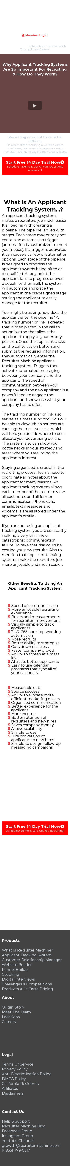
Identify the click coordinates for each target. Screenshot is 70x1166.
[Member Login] (35, 11)
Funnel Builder (15, 945)
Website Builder (17, 940)
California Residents (20, 1059)
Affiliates (10, 1064)
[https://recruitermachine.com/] (35, 3)
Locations (11, 992)
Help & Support (16, 1096)
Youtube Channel (18, 1116)
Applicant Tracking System (27, 930)
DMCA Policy (14, 1054)
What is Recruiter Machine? (27, 925)
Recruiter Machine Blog (24, 1101)
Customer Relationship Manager (32, 935)
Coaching (10, 950)
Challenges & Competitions (27, 959)
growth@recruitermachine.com (31, 1121)
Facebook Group (17, 1106)
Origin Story (13, 982)
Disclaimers (13, 1068)
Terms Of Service (17, 1039)
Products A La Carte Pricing (27, 964)
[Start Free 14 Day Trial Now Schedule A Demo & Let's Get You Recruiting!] (35, 804)
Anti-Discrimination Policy (26, 1049)
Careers (9, 997)
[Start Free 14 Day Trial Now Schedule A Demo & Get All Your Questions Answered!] (35, 141)
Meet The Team (16, 987)
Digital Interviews (18, 954)
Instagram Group (17, 1111)
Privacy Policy (15, 1044)
